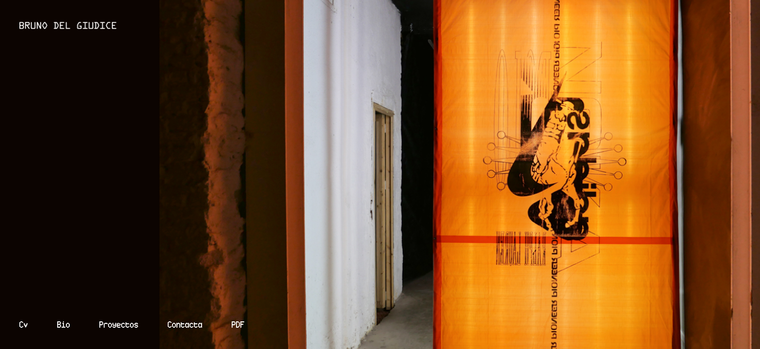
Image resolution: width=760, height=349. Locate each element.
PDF (238, 325)
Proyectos (119, 325)
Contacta (185, 325)
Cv (23, 325)
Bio (63, 325)
